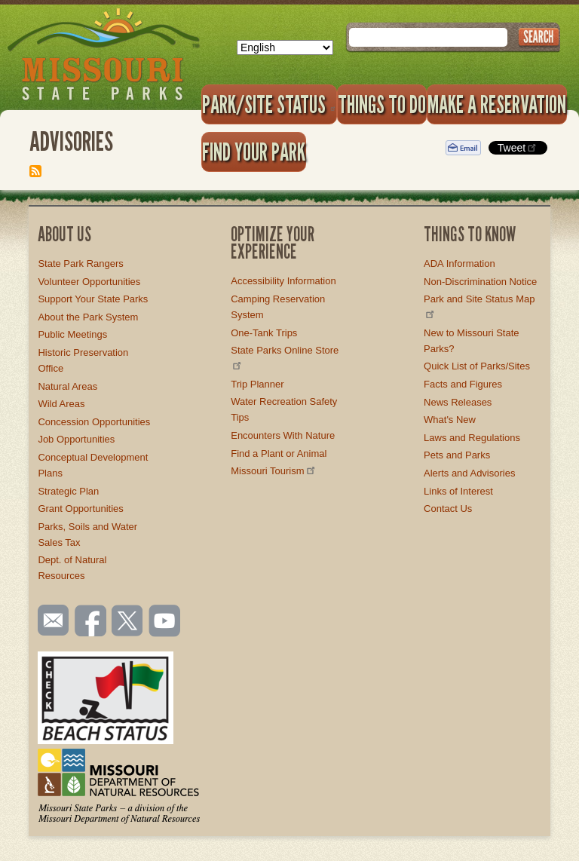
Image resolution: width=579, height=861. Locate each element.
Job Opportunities (76, 439)
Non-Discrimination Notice (480, 281)
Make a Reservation (496, 104)
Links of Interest (458, 491)
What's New (450, 419)
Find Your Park (253, 151)
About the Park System (88, 317)
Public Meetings (72, 334)
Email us (50, 620)
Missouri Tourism (274, 470)
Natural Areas (67, 386)
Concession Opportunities (94, 421)
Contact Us (448, 508)
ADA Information (459, 263)
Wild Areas (61, 403)
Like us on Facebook (91, 622)
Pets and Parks (457, 455)
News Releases (458, 402)
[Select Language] (285, 47)
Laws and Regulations (472, 437)
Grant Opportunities (80, 508)
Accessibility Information (283, 280)
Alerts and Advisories (469, 473)
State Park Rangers (80, 263)
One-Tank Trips (264, 333)
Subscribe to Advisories (35, 171)
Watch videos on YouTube (165, 622)
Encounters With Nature (283, 435)
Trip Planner (257, 384)
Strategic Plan (68, 491)
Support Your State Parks (93, 299)
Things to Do (382, 104)
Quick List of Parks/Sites (477, 366)
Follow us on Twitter (126, 622)
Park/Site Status (269, 104)
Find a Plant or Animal (278, 453)
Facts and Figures (463, 384)
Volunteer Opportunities (89, 281)
